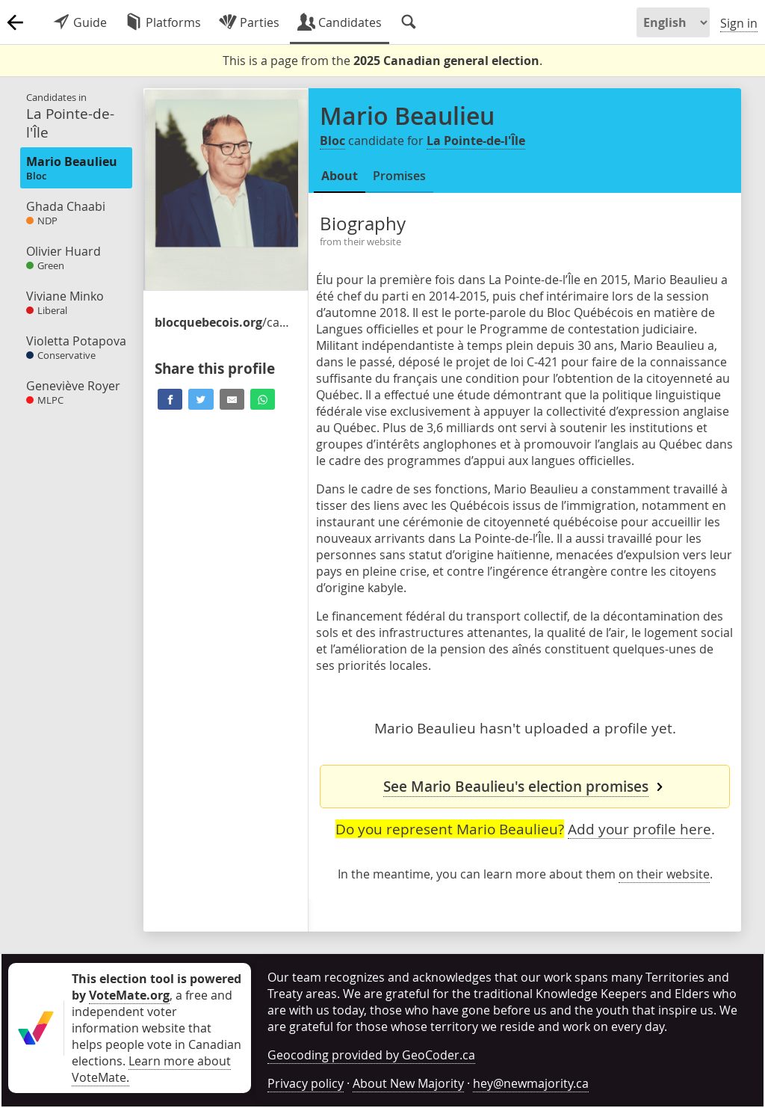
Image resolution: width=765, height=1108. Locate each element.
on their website (664, 874)
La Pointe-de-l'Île (476, 140)
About (339, 175)
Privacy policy (305, 1083)
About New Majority (408, 1083)
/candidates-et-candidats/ (222, 322)
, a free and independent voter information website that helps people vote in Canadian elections (156, 1019)
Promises (399, 175)
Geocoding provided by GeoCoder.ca (371, 1055)
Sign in (739, 23)
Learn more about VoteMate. (151, 1069)
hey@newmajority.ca (531, 1083)
